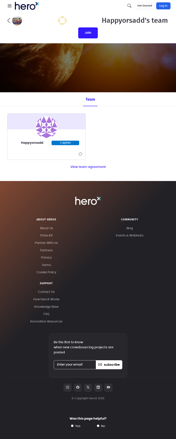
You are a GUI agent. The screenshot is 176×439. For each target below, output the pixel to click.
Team (90, 99)
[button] (10, 6)
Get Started (144, 6)
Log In (163, 6)
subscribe (109, 365)
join (88, 32)
